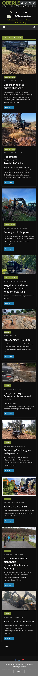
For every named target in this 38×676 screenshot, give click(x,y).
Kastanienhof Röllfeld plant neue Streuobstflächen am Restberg (16, 563)
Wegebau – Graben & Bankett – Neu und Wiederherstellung (16, 288)
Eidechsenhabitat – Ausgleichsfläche (15, 86)
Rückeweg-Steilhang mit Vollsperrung (17, 451)
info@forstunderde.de (22, 16)
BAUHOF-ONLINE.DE (15, 506)
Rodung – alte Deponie (17, 232)
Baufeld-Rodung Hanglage (19, 621)
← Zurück (5, 647)
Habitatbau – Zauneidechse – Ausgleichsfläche (13, 160)
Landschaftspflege (9, 77)
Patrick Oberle (21, 81)
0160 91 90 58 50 (22, 12)
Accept (19, 671)
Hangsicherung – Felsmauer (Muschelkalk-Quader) (18, 396)
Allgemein (7, 332)
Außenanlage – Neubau (17, 339)
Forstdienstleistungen (10, 277)
